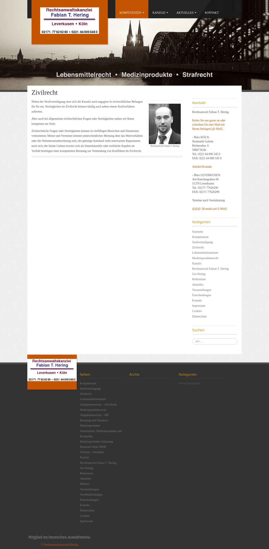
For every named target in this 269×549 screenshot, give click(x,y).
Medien (84, 483)
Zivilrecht (198, 247)
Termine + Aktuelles (92, 452)
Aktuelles (186, 12)
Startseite (197, 231)
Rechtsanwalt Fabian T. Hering (210, 268)
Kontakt (212, 12)
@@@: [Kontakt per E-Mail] (209, 208)
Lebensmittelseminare (205, 252)
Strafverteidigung (202, 242)
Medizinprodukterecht (205, 258)
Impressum (198, 305)
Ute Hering (199, 274)
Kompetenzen (132, 12)
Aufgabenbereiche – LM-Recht (98, 404)
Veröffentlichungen (91, 494)
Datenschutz (199, 316)
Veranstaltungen (201, 290)
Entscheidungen (201, 295)
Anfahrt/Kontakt (202, 166)
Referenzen (199, 279)
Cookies (197, 311)
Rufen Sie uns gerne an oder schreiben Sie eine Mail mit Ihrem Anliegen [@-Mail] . (208, 124)
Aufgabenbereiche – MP (94, 415)
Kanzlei (160, 12)
